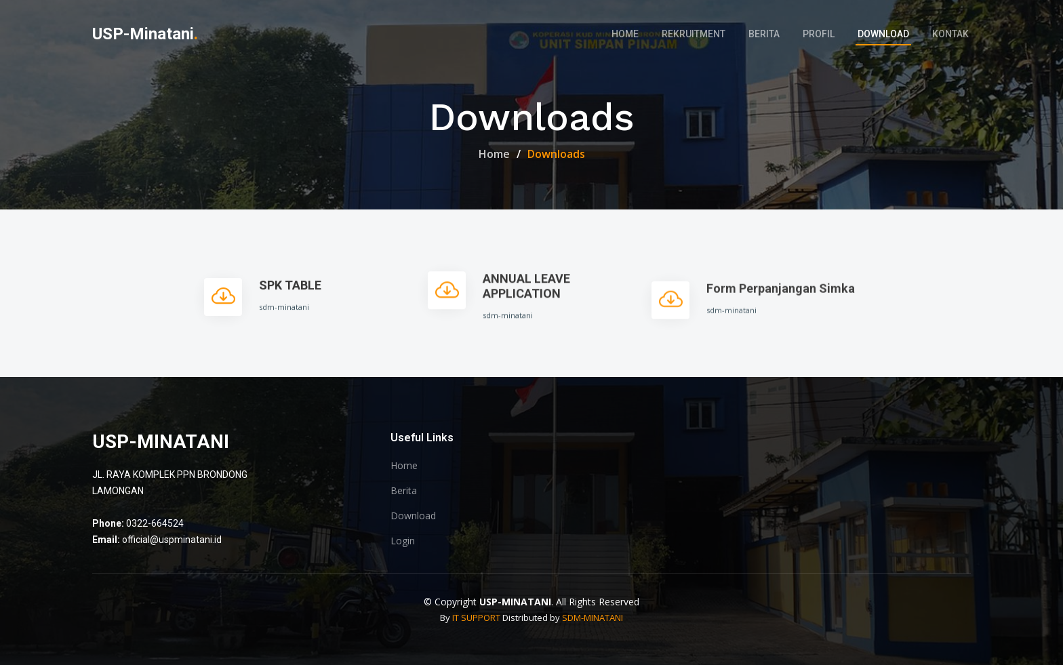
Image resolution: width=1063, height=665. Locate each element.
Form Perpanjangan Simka (780, 303)
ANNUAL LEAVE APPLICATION (526, 295)
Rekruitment (693, 33)
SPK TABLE (290, 291)
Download (883, 33)
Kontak (950, 33)
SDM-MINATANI (592, 617)
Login (402, 541)
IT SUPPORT (476, 617)
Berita (764, 33)
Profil (819, 33)
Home (625, 33)
